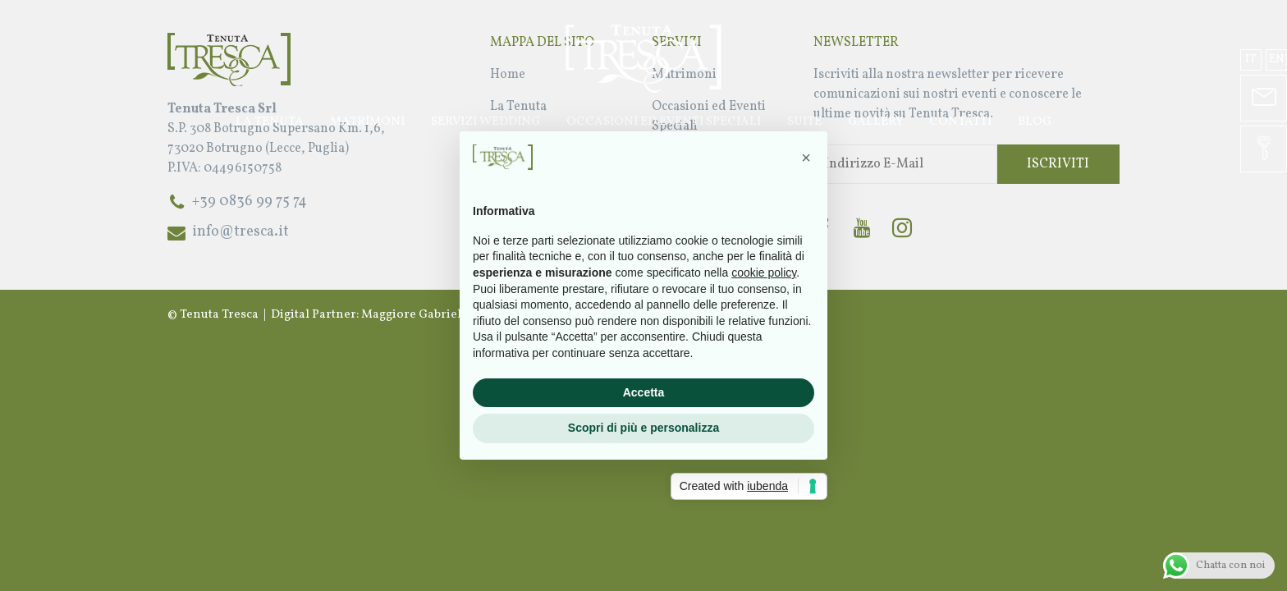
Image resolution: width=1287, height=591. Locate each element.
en (1277, 59)
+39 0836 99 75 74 (249, 201)
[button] (806, 157)
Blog (1034, 122)
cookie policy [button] (763, 272)
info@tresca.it (240, 232)
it (1251, 59)
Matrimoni (367, 122)
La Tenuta (270, 122)
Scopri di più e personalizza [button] (643, 427)
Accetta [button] (644, 392)
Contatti (960, 122)
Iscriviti (1058, 164)
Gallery (875, 122)
